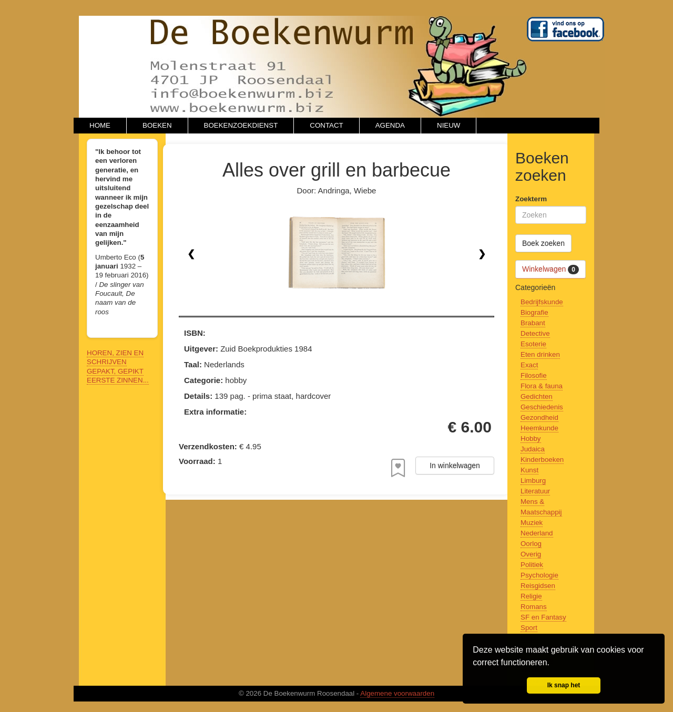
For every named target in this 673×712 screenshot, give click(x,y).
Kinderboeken (542, 459)
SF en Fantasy (543, 617)
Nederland (537, 533)
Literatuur (535, 491)
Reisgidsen (538, 586)
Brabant (533, 323)
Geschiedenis (542, 407)
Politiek (532, 565)
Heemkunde (539, 428)
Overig (531, 554)
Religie (531, 596)
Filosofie (534, 375)
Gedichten (537, 396)
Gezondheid (539, 417)
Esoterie (533, 344)
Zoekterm (531, 199)
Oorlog (531, 544)
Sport (529, 628)
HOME (99, 125)
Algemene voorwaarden (397, 693)
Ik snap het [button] (563, 685)
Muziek (532, 523)
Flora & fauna (542, 386)
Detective (535, 333)
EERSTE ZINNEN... (118, 380)
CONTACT (326, 125)
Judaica (533, 449)
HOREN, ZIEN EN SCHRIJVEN (115, 357)
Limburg (533, 480)
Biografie (534, 312)
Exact (529, 365)
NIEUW (448, 125)
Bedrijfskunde (542, 302)
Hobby (531, 438)
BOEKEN (157, 125)
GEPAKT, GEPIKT (115, 371)
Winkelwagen (550, 269)
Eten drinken (540, 354)
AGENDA (390, 125)
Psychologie (539, 575)
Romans (534, 607)
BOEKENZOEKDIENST (241, 125)
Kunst (529, 470)
